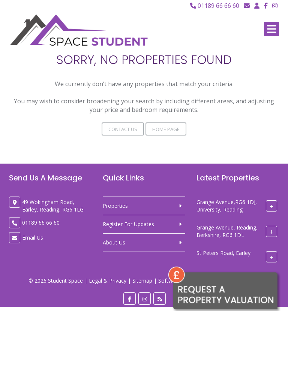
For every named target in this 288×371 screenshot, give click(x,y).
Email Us (32, 237)
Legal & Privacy (107, 280)
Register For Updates (128, 224)
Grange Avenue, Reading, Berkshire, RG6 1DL (227, 231)
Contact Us (122, 129)
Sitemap (142, 280)
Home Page (166, 129)
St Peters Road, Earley (223, 253)
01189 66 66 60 (214, 5)
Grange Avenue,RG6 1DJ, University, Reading (226, 206)
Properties (115, 205)
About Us (114, 242)
